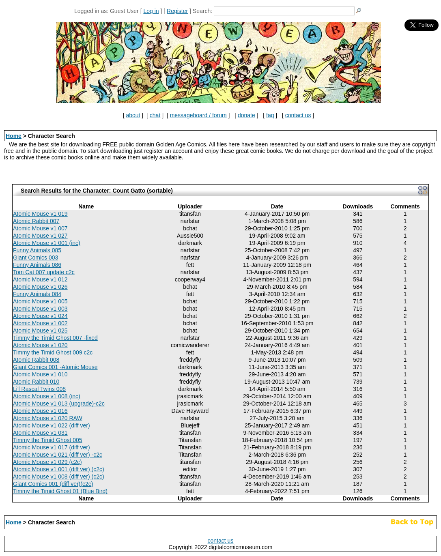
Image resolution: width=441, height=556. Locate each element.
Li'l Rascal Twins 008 (39, 389)
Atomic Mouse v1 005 (40, 301)
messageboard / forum (198, 115)
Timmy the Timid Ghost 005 (47, 440)
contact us (298, 115)
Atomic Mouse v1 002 (40, 323)
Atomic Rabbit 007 (36, 221)
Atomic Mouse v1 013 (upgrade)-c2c (59, 403)
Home (14, 136)
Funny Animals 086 (37, 265)
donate (246, 115)
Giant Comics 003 (35, 257)
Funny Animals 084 (37, 294)
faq (270, 115)
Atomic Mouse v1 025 (40, 330)
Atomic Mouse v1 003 (40, 308)
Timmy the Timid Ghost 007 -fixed (55, 338)
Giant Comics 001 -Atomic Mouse (55, 367)
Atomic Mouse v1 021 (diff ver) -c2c (57, 454)
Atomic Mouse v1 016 (40, 411)
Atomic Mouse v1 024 (40, 316)
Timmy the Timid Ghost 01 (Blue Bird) (60, 491)
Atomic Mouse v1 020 (40, 345)
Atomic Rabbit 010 (36, 381)
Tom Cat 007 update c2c (44, 272)
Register (177, 11)
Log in (151, 11)
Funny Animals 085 (37, 250)
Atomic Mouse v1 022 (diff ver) (51, 425)
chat (155, 115)
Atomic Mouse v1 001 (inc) (46, 243)
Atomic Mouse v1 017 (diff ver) (51, 447)
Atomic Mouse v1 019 (40, 213)
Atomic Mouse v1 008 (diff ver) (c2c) (58, 476)
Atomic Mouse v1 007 (40, 228)
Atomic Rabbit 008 (36, 359)
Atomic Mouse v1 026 (40, 286)
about (133, 115)
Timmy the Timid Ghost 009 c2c (53, 352)
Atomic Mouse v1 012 (40, 279)
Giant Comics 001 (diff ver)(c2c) (53, 484)
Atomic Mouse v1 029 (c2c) (47, 462)
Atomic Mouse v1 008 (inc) (46, 396)
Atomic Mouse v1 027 (40, 235)
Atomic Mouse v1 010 (40, 374)
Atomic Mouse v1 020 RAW (47, 418)
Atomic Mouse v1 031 (40, 432)
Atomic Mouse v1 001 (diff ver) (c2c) (58, 469)
